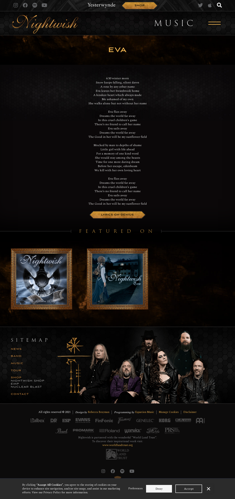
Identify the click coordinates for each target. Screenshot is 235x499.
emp (15, 384)
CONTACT (20, 394)
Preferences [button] (135, 488)
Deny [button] (159, 488)
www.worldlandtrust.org (117, 445)
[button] (208, 489)
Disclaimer (190, 412)
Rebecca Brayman (98, 412)
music (17, 363)
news (16, 349)
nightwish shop (28, 381)
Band (16, 356)
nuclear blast (26, 387)
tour (16, 370)
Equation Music (144, 412)
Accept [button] (189, 488)
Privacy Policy (52, 492)
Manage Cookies (169, 412)
